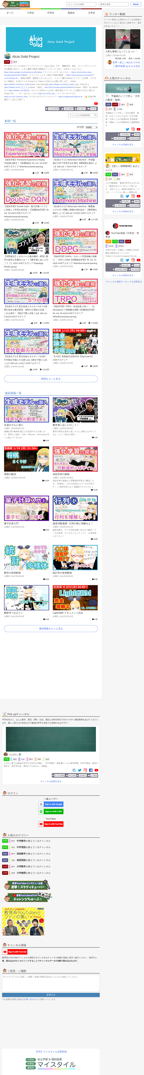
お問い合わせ (30, 999)
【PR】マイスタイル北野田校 (51, 1051)
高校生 (71, 13)
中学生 (50, 13)
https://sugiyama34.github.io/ (70, 97)
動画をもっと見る (50, 378)
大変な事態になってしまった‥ (121, 51)
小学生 (30, 13)
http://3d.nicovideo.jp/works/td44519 (59, 87)
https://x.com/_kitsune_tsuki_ (16, 97)
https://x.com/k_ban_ (47, 93)
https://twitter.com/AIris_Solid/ (61, 84)
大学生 (91, 13)
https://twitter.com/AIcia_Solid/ (17, 84)
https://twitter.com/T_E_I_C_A (16, 87)
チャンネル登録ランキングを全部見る (124, 281)
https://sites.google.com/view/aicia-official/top (23, 72)
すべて (10, 13)
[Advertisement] (51, 668)
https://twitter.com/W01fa (19, 90)
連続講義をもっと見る (51, 628)
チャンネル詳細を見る (122, 144)
